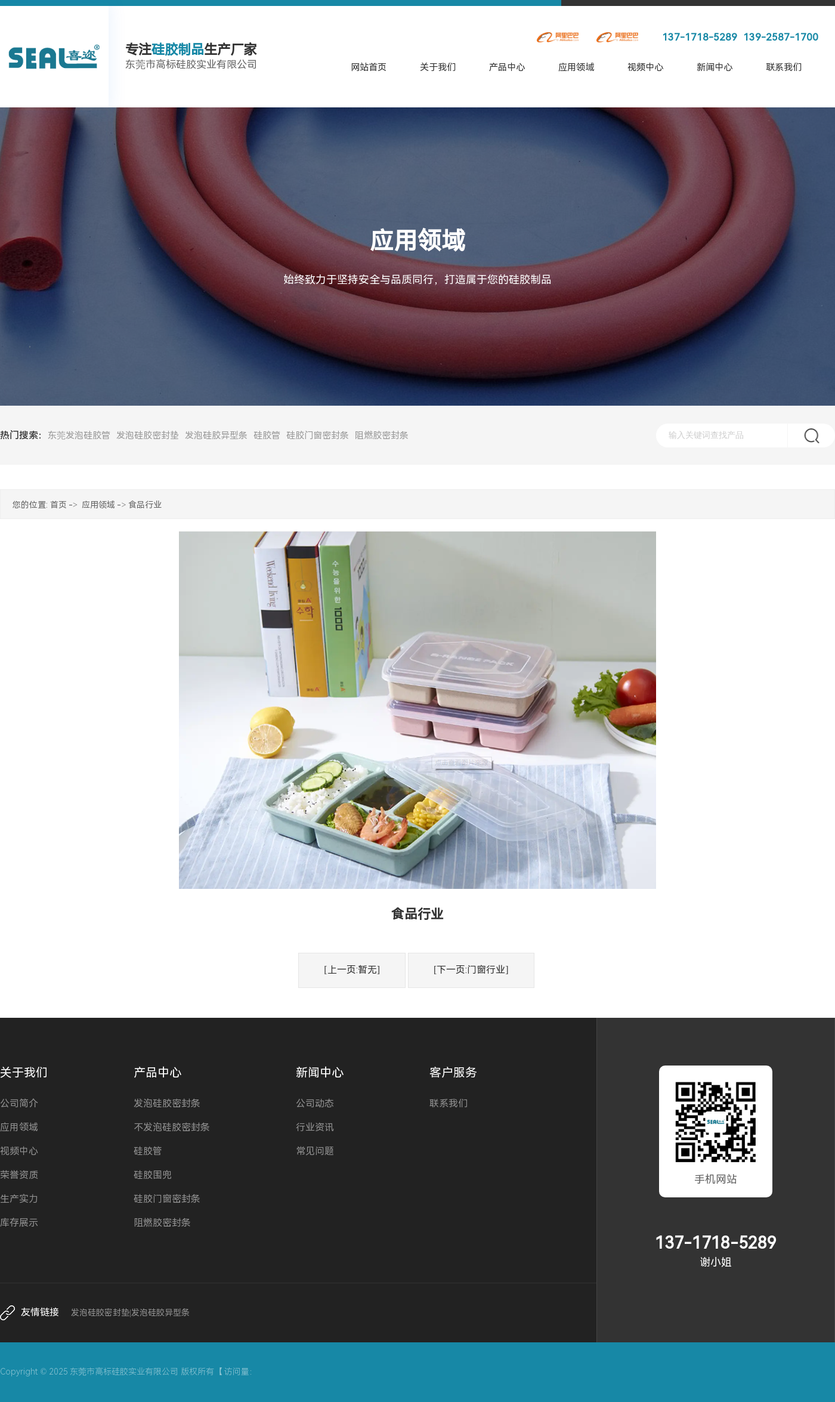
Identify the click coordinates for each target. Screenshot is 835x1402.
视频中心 (645, 67)
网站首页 (368, 67)
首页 (58, 504)
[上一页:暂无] (352, 969)
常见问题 (315, 1151)
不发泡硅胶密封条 (172, 1127)
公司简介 (19, 1103)
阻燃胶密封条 (382, 435)
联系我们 (784, 67)
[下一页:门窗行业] (471, 969)
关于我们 (438, 67)
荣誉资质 (19, 1175)
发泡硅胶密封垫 (147, 435)
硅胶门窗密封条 (317, 435)
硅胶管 (266, 435)
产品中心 (507, 67)
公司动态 (315, 1103)
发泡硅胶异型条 (216, 435)
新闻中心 (714, 67)
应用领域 (576, 67)
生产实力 (19, 1199)
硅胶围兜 (153, 1175)
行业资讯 (315, 1127)
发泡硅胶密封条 (167, 1103)
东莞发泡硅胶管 (79, 435)
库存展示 (19, 1222)
